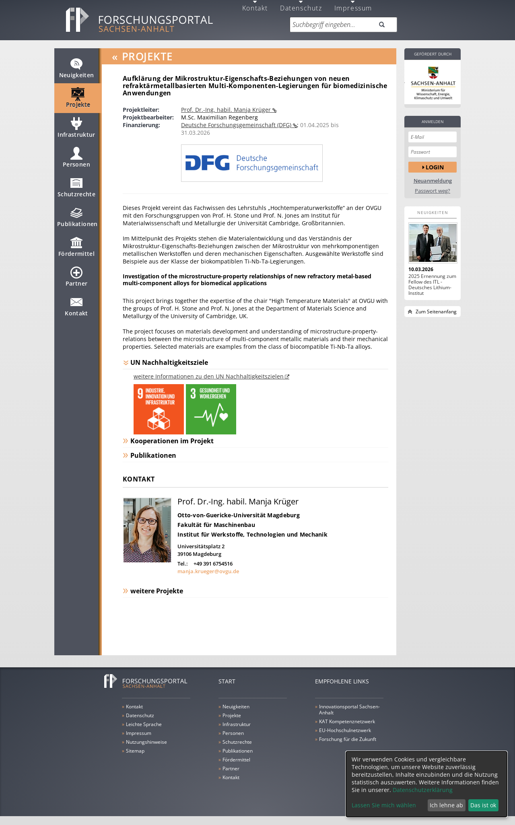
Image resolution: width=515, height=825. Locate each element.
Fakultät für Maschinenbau (216, 525)
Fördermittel (76, 250)
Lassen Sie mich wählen (384, 805)
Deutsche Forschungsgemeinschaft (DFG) (237, 125)
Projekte (78, 101)
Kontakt (76, 309)
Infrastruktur (76, 131)
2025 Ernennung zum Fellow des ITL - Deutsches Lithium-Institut (432, 285)
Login (435, 167)
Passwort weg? (432, 191)
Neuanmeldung (433, 181)
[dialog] (426, 784)
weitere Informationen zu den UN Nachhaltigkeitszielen (209, 376)
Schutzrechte (76, 190)
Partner (76, 280)
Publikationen (77, 220)
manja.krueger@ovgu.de (208, 571)
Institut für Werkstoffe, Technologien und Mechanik (252, 534)
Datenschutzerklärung (423, 790)
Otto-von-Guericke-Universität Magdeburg (238, 515)
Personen (76, 161)
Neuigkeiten (76, 71)
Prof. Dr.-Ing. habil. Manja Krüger (226, 109)
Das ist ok (483, 805)
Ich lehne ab (446, 805)
